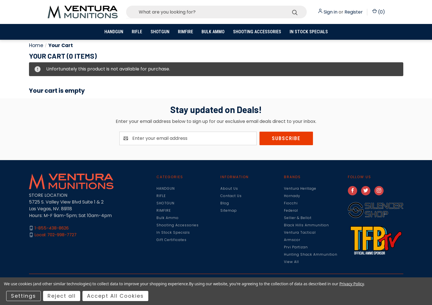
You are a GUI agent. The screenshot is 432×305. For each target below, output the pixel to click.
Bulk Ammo (213, 31)
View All (291, 261)
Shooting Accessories (257, 31)
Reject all (62, 295)
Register (353, 12)
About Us (229, 188)
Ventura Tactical (300, 232)
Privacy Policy (351, 283)
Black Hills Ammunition (306, 225)
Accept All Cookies (115, 295)
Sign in (330, 12)
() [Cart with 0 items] (378, 12)
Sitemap (228, 210)
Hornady (292, 195)
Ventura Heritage (300, 188)
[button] (375, 210)
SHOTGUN (160, 31)
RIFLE (137, 31)
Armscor (292, 239)
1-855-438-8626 (52, 228)
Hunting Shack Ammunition (310, 254)
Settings (23, 295)
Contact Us (231, 195)
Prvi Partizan (296, 247)
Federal (291, 210)
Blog (224, 203)
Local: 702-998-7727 (56, 235)
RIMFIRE (185, 31)
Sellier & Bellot (298, 217)
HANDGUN (113, 31)
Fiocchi (291, 203)
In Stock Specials (309, 31)
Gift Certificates (171, 239)
